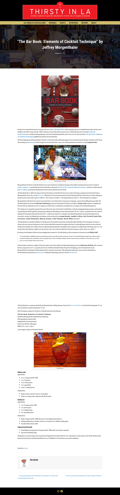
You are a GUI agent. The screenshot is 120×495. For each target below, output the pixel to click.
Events (63, 23)
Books (26, 448)
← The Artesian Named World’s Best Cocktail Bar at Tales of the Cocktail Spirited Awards (38, 476)
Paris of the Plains (76, 305)
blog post (41, 195)
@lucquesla (72, 252)
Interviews (73, 23)
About (93, 23)
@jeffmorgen (40, 252)
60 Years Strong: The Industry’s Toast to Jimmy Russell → (84, 475)
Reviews (84, 23)
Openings (52, 23)
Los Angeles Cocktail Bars (35, 23)
